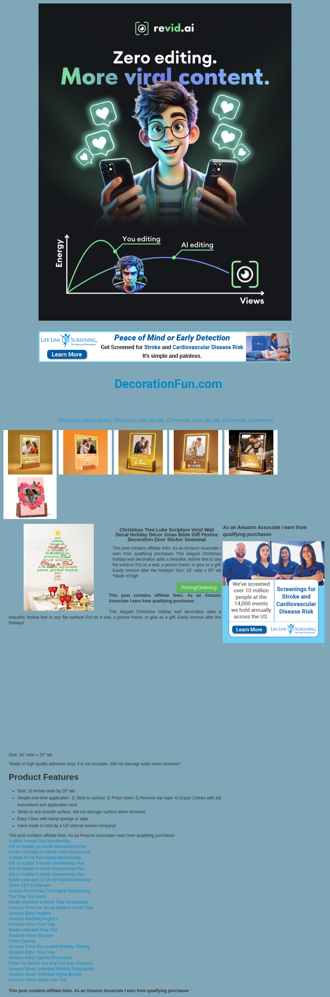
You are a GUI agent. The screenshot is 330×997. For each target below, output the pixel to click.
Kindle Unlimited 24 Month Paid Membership (50, 852)
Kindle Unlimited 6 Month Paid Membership (49, 902)
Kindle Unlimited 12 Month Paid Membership (50, 879)
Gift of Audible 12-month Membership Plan (48, 846)
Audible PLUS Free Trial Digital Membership (49, 891)
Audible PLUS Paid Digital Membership (45, 857)
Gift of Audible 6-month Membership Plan (47, 868)
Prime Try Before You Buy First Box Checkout (51, 963)
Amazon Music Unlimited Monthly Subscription (51, 968)
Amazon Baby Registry (30, 913)
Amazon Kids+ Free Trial (32, 952)
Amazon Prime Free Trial (32, 924)
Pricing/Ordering (198, 587)
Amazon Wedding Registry (33, 918)
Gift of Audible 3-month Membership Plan (47, 863)
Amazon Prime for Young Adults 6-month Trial (51, 907)
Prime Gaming (22, 941)
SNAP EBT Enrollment (29, 885)
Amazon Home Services (31, 935)
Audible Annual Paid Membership (39, 841)
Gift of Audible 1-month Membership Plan (47, 874)
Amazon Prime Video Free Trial (38, 980)
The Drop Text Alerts (28, 896)
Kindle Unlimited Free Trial (33, 930)
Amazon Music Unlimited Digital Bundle (45, 974)
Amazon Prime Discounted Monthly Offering (49, 946)
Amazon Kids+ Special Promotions (41, 957)
